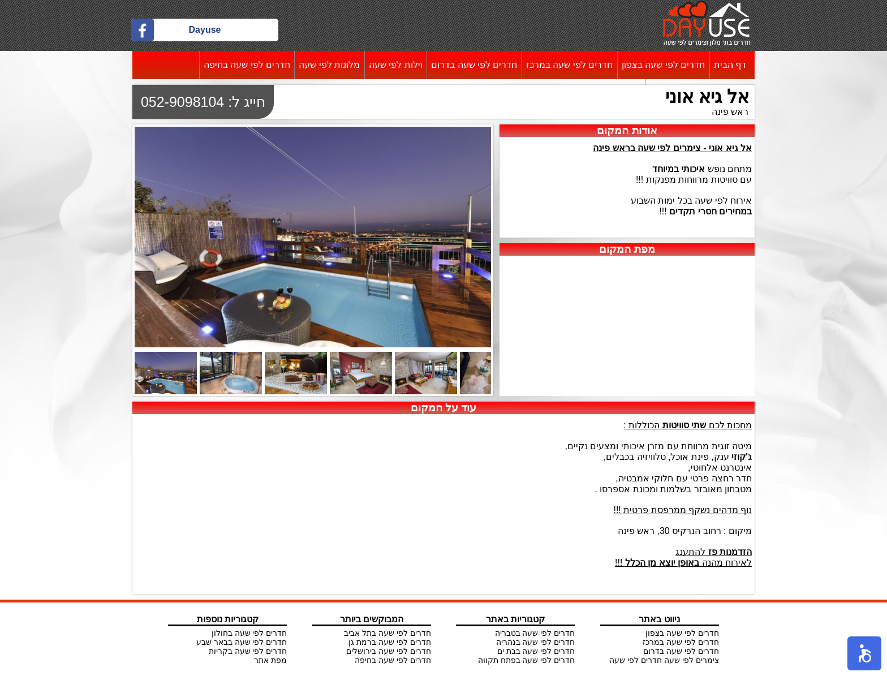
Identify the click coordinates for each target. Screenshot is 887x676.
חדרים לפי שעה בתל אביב (387, 633)
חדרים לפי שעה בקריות (248, 651)
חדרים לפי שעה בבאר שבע (241, 642)
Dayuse (205, 30)
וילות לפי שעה (396, 65)
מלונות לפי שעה (329, 65)
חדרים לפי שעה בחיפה (247, 65)
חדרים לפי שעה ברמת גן (389, 642)
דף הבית (730, 65)
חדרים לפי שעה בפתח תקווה (526, 660)
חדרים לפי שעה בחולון (249, 633)
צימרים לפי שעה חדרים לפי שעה (663, 660)
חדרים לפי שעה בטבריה (535, 633)
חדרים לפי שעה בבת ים (536, 651)
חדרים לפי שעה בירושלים (388, 651)
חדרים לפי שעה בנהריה (535, 642)
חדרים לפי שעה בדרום (474, 65)
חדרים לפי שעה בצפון (663, 65)
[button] (864, 653)
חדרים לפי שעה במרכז (569, 65)
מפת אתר (270, 660)
